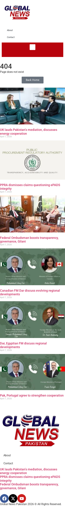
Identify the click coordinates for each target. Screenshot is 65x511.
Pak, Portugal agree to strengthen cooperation (32, 395)
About (10, 30)
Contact (11, 37)
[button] (32, 47)
